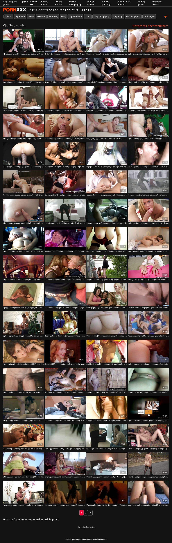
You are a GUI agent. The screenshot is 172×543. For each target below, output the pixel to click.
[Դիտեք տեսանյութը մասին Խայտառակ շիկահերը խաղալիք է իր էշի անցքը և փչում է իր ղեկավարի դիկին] (65, 238)
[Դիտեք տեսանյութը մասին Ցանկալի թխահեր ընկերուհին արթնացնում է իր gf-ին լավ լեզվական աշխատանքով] (106, 350)
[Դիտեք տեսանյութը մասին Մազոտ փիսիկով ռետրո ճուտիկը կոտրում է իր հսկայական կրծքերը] (106, 322)
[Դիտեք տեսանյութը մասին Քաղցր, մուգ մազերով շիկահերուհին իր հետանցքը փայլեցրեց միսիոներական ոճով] (148, 266)
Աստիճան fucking (69, 9)
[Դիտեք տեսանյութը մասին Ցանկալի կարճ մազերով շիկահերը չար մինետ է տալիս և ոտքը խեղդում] (65, 181)
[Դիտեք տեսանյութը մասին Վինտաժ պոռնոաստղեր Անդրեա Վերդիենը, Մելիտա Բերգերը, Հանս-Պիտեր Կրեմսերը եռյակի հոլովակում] (65, 379)
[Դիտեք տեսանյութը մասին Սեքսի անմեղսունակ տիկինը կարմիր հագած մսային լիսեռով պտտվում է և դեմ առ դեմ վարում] (23, 266)
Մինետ (8, 16)
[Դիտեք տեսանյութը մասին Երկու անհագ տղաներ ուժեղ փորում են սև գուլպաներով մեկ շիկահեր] (23, 379)
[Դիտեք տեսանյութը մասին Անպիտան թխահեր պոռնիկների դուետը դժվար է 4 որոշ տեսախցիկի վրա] (148, 68)
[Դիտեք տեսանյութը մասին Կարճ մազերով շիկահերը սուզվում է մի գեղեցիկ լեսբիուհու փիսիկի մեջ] (65, 209)
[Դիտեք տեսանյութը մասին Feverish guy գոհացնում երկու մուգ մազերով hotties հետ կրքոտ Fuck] (23, 97)
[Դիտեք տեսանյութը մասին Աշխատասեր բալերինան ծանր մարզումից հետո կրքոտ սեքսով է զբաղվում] (148, 97)
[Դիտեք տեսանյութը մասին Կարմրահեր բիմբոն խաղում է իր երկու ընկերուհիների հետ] (65, 294)
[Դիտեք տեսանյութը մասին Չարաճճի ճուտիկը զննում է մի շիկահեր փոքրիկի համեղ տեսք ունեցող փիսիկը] (106, 266)
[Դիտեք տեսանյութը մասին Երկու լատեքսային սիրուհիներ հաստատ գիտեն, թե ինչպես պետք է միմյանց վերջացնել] (65, 463)
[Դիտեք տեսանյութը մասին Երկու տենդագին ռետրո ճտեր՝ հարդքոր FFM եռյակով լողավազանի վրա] (65, 407)
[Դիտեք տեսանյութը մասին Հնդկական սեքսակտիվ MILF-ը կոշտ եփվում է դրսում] (106, 407)
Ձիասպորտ (76, 16)
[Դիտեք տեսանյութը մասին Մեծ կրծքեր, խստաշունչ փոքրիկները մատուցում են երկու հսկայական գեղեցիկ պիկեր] (106, 491)
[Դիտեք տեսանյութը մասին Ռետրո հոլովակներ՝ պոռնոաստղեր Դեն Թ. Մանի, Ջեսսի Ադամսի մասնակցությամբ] (23, 181)
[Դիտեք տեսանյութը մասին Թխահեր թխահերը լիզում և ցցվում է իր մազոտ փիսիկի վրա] (23, 435)
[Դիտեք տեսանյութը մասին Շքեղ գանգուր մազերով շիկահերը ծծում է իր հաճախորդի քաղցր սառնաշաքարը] (65, 322)
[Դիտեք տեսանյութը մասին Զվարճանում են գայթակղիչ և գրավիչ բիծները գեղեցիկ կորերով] (106, 153)
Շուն (87, 16)
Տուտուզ (53, 16)
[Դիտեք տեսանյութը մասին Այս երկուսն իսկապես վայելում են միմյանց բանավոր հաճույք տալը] (106, 435)
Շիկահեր (117, 16)
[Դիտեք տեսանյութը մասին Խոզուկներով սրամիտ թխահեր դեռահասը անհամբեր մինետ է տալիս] (148, 181)
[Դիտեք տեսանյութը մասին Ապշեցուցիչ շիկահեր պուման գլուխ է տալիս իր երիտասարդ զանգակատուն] (106, 125)
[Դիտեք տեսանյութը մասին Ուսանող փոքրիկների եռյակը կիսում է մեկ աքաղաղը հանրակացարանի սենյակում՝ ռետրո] (148, 322)
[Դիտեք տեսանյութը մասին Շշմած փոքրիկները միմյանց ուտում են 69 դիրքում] (65, 40)
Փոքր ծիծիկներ (101, 16)
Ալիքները (86, 9)
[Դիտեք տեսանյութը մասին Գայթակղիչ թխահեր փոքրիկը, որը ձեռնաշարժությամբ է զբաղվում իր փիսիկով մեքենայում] (23, 407)
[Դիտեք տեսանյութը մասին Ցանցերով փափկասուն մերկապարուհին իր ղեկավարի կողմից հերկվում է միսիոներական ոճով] (65, 153)
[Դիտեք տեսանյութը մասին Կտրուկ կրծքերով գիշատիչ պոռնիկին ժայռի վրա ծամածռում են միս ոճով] (23, 350)
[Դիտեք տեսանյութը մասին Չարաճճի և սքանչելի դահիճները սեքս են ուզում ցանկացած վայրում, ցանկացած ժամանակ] (106, 379)
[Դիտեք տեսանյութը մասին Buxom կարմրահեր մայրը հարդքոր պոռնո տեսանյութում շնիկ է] (106, 238)
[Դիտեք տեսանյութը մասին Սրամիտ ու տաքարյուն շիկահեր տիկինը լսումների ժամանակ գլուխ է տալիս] (148, 407)
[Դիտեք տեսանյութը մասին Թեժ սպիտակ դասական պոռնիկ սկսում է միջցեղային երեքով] (148, 153)
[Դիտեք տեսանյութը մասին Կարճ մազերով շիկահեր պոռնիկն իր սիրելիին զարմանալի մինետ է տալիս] (148, 463)
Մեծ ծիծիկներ (133, 16)
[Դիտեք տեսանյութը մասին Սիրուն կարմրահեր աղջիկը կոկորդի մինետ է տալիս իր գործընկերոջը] (65, 97)
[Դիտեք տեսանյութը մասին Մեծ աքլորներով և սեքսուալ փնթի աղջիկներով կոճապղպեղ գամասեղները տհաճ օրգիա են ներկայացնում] (65, 435)
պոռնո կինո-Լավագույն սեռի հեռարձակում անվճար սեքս (14, 10)
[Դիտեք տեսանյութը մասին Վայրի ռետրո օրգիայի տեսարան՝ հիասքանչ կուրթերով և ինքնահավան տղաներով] (106, 181)
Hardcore (41, 16)
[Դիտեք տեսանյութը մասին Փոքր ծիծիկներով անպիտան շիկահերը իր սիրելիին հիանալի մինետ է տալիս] (106, 68)
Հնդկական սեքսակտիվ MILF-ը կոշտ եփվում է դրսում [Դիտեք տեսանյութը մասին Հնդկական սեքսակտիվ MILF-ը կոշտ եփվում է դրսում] (106, 420)
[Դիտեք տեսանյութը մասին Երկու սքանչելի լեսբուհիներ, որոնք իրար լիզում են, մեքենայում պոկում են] (148, 125)
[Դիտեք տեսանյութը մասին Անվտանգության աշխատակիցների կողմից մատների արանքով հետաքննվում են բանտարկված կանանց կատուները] (23, 209)
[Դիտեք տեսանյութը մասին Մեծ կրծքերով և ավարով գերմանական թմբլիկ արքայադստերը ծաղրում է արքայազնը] (106, 294)
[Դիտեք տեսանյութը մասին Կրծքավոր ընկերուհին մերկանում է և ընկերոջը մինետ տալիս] (23, 491)
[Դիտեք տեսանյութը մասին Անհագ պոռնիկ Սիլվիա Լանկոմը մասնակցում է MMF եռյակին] (106, 40)
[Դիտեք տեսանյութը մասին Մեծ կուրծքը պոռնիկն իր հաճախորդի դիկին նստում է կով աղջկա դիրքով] (106, 97)
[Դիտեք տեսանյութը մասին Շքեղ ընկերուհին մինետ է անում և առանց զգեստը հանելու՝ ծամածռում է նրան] (23, 238)
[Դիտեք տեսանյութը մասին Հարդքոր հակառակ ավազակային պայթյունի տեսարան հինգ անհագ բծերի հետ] (148, 491)
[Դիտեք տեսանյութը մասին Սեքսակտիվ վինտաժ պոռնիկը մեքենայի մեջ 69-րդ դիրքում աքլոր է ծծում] (65, 125)
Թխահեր (20, 16)
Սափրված (149, 16)
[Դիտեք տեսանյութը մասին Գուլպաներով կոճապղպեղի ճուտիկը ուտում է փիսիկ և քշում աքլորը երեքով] (106, 209)
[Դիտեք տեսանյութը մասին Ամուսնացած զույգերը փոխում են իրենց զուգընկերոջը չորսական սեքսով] (23, 68)
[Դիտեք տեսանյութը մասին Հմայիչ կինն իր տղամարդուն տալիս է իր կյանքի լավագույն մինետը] (65, 350)
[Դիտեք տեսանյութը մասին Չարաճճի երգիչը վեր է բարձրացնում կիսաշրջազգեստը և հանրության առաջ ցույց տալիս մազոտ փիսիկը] (148, 435)
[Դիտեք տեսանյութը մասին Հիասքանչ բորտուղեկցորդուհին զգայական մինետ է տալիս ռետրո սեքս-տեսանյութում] (65, 266)
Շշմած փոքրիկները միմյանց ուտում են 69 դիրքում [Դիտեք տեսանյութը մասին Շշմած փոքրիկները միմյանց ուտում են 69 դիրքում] (65, 54)
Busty (63, 16)
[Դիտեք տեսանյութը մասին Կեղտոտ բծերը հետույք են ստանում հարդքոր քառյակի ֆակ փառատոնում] (65, 491)
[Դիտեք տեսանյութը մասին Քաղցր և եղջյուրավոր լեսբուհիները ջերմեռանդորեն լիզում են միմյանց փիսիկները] (23, 125)
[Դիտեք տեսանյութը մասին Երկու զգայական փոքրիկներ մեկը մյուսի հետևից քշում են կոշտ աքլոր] (23, 322)
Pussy (31, 16)
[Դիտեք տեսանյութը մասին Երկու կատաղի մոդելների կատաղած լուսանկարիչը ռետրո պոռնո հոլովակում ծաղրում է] (148, 350)
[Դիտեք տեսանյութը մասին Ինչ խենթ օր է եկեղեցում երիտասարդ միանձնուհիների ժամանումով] (148, 379)
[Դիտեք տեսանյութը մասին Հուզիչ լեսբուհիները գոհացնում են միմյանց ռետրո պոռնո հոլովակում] (148, 238)
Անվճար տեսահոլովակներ (43, 9)
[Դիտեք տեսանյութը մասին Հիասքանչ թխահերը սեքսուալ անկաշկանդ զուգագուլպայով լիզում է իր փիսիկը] (23, 40)
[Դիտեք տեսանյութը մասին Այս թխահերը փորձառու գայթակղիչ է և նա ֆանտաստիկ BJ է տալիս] (23, 294)
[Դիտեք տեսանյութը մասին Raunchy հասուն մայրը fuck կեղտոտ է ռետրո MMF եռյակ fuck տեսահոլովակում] (148, 294)
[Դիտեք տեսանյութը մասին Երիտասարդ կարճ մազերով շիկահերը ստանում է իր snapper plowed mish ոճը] (148, 40)
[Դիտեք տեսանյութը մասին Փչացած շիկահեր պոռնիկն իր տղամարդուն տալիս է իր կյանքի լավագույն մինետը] (65, 68)
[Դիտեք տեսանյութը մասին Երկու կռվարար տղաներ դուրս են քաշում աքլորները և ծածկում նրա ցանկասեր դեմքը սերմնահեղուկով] (148, 209)
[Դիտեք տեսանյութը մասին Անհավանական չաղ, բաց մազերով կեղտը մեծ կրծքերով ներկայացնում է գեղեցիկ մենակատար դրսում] (23, 463)
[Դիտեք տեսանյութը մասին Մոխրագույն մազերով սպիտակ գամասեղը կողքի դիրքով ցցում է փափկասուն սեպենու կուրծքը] (23, 153)
